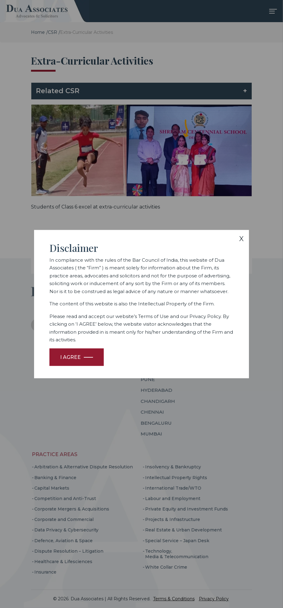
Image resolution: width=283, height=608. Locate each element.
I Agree (70, 357)
